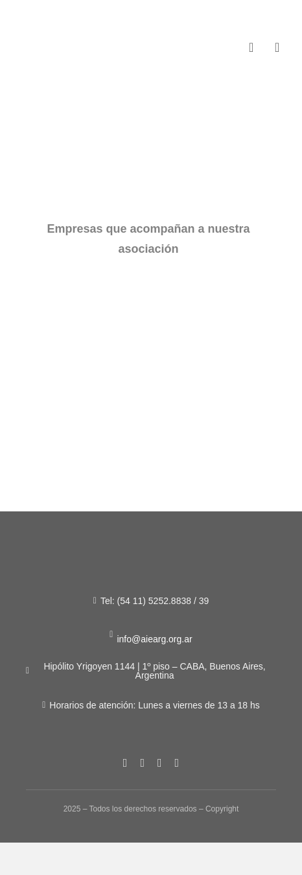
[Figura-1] (59, 37)
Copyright (221, 808)
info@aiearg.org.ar (154, 639)
